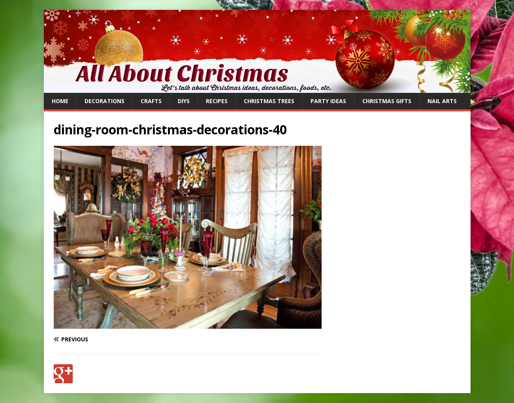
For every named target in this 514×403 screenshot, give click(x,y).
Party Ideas (328, 101)
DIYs (184, 101)
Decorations (104, 101)
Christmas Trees (269, 101)
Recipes (217, 101)
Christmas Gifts (386, 101)
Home (60, 101)
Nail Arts (442, 101)
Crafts (151, 101)
